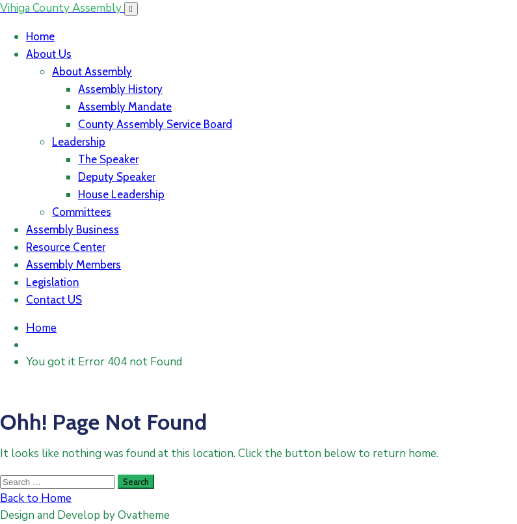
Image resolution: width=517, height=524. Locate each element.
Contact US (54, 299)
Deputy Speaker (116, 176)
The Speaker (108, 159)
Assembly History (120, 89)
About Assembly (92, 71)
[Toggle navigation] (131, 9)
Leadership (78, 141)
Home (40, 36)
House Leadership (121, 194)
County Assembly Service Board (155, 124)
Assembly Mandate (125, 106)
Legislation (52, 282)
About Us (49, 53)
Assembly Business (72, 229)
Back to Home (36, 498)
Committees (81, 211)
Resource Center (65, 247)
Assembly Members (73, 264)
